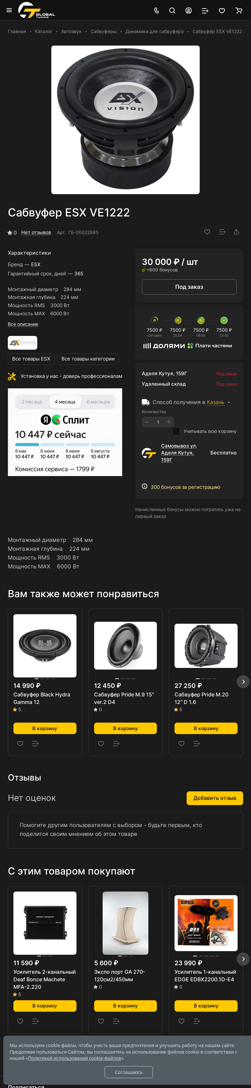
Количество (154, 411)
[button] (243, 681)
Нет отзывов (36, 232)
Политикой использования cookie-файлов (74, 1058)
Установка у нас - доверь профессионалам (71, 376)
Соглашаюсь (128, 1072)
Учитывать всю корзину (204, 431)
